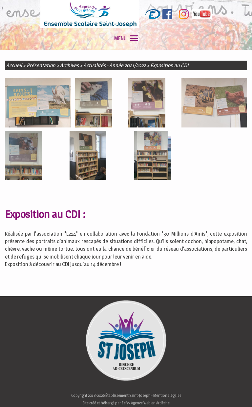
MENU (126, 38)
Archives (69, 65)
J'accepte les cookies (218, 392)
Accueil (14, 65)
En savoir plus (23, 400)
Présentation (41, 65)
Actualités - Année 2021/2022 (114, 65)
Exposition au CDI (169, 65)
